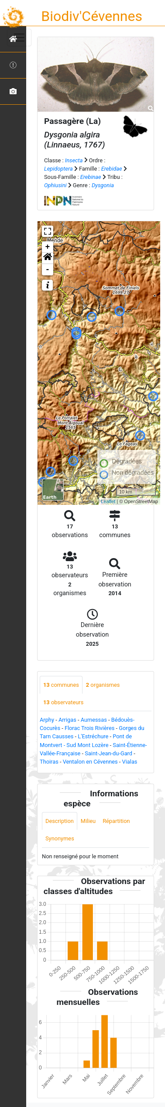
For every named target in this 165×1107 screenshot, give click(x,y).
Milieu (88, 821)
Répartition (116, 821)
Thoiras (49, 761)
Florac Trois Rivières (89, 728)
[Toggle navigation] (19, 37)
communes (61, 685)
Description (59, 821)
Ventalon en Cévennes (90, 761)
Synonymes (59, 838)
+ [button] (47, 247)
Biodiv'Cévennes (91, 16)
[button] (47, 258)
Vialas (130, 761)
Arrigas (67, 719)
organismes (103, 685)
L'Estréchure (93, 736)
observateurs (63, 702)
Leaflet (108, 501)
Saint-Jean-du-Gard (108, 753)
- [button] (47, 269)
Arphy (47, 719)
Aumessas (94, 719)
